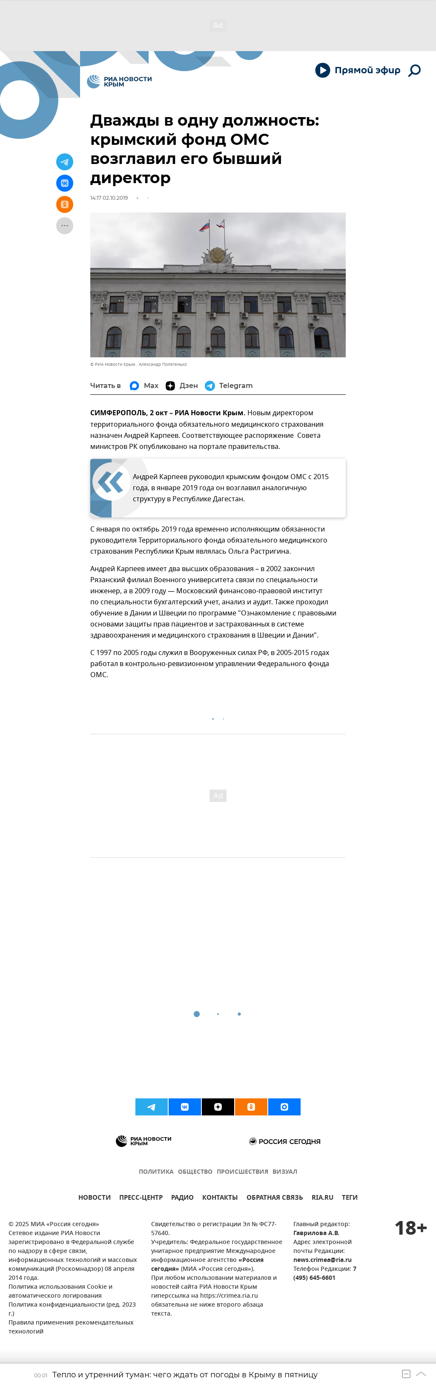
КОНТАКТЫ (220, 1199)
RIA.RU (322, 1199)
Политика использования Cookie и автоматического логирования (60, 1291)
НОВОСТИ (94, 1199)
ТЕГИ (350, 1199)
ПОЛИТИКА (156, 1172)
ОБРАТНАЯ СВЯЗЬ (275, 1199)
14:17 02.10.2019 (109, 198)
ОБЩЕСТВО (195, 1172)
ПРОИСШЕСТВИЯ (242, 1172)
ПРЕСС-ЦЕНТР (141, 1199)
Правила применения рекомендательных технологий (71, 1327)
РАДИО (182, 1199)
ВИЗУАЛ (284, 1172)
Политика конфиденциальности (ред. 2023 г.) (72, 1309)
